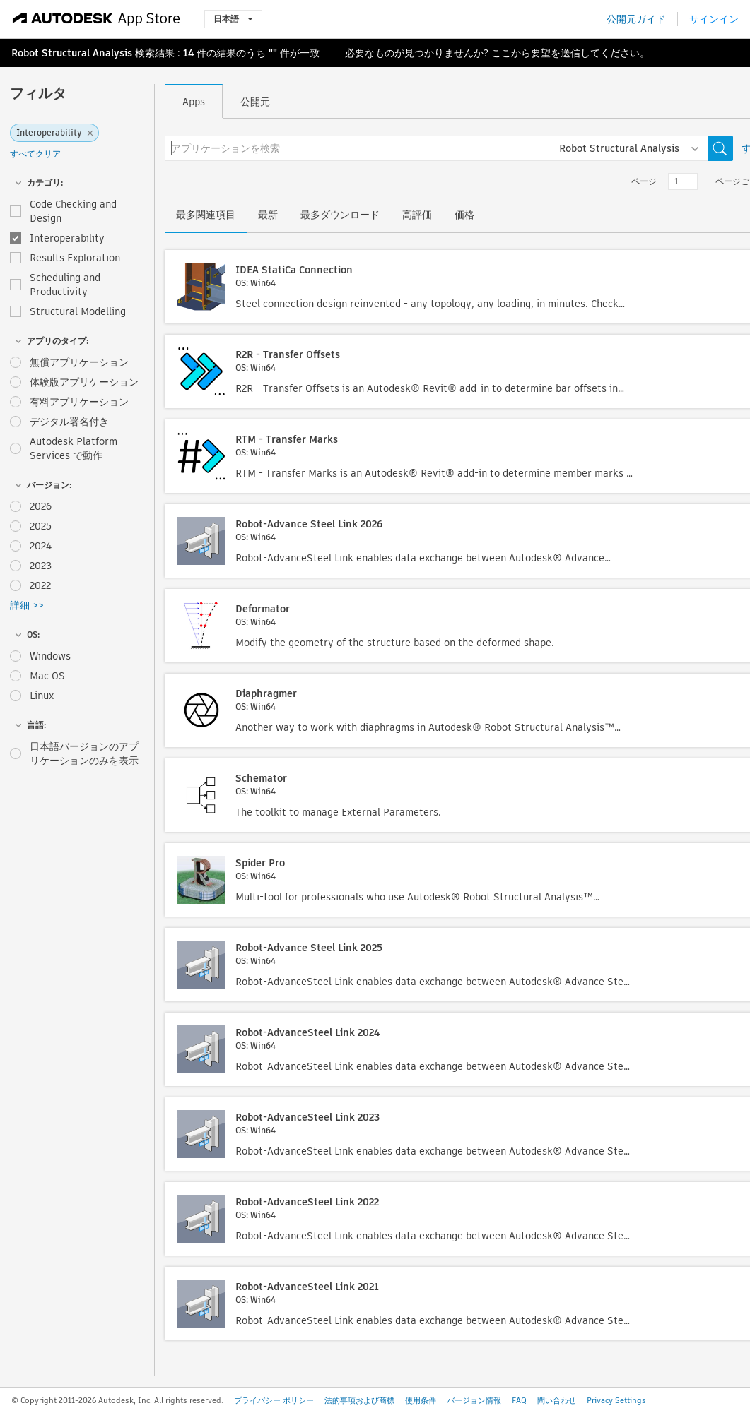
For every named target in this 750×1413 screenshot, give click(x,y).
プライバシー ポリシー (274, 1400)
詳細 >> (27, 605)
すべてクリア (35, 154)
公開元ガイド (636, 19)
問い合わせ (556, 1400)
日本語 (233, 19)
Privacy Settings (616, 1400)
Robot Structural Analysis (71, 53)
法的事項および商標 (359, 1400)
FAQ (519, 1400)
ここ (501, 53)
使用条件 (420, 1400)
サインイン (714, 19)
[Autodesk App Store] (96, 19)
